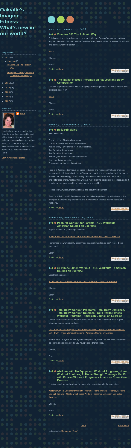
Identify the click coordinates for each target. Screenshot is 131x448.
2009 (7, 92)
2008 (7, 96)
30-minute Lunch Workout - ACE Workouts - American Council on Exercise (83, 281)
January (11, 61)
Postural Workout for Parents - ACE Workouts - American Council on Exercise (87, 224)
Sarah (22, 113)
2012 (7, 57)
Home (83, 425)
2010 (7, 87)
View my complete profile (13, 158)
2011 (7, 83)
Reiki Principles (67, 129)
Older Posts (123, 425)
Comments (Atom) (69, 431)
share (51, 51)
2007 (7, 101)
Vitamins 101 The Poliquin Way (77, 34)
